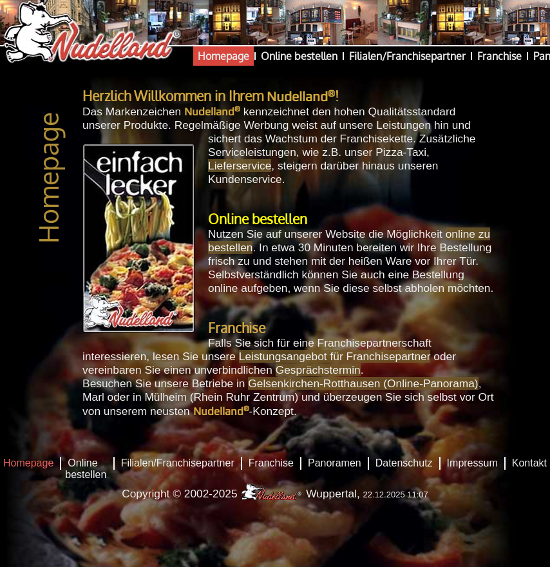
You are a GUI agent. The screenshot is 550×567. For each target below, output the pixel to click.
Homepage (223, 56)
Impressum (472, 462)
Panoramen (334, 462)
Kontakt (529, 462)
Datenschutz (404, 462)
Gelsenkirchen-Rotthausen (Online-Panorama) (363, 383)
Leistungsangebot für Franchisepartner (335, 356)
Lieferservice (239, 165)
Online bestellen (299, 56)
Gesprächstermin (318, 369)
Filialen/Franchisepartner (407, 56)
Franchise (499, 56)
